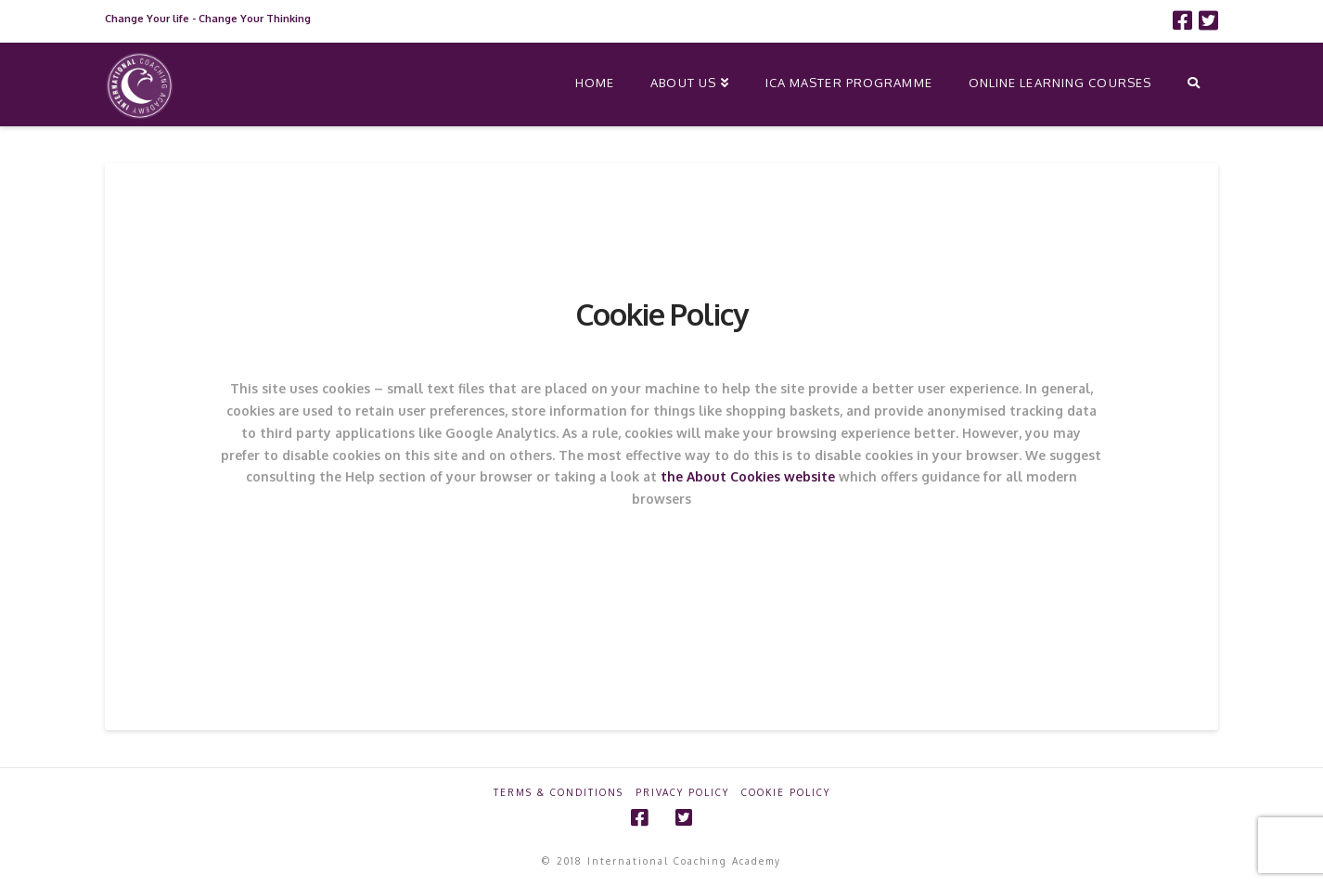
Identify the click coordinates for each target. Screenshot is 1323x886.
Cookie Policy (785, 792)
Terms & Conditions (558, 792)
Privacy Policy (682, 792)
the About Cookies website (748, 476)
